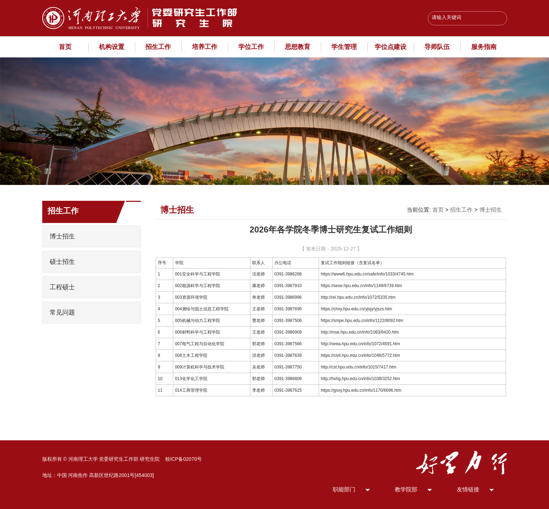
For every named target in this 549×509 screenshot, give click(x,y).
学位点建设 (390, 46)
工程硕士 (62, 287)
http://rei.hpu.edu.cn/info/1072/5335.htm (358, 297)
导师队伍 (437, 46)
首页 (65, 46)
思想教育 (297, 46)
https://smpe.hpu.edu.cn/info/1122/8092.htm (362, 320)
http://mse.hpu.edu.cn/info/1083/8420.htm (360, 332)
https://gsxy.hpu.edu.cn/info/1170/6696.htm (361, 390)
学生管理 (344, 46)
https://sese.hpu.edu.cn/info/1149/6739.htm (361, 285)
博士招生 (62, 236)
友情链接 (468, 489)
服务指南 (484, 46)
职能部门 (344, 489)
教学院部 (406, 489)
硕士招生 (62, 261)
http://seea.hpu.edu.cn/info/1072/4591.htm (360, 343)
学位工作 (251, 46)
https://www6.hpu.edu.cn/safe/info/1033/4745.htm (367, 274)
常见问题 (62, 312)
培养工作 (204, 46)
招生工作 (158, 46)
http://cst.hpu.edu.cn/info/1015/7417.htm (358, 367)
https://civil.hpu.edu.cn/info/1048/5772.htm (360, 355)
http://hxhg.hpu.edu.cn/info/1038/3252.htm (360, 378)
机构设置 (111, 46)
